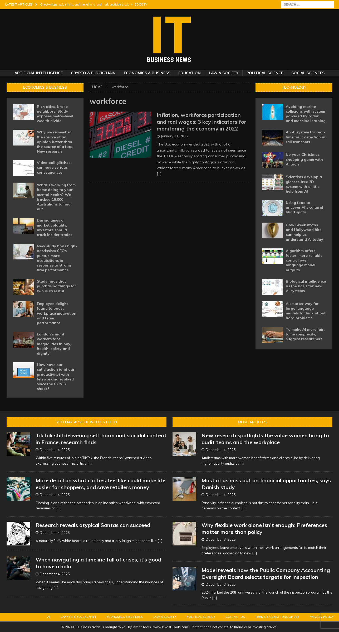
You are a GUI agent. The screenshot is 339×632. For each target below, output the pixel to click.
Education (189, 73)
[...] (89, 463)
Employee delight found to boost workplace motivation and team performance (56, 313)
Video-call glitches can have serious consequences (53, 167)
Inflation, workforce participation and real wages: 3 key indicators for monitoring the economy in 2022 (201, 122)
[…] (159, 173)
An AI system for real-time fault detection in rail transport (305, 137)
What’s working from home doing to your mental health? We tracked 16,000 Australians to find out (56, 197)
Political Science (265, 73)
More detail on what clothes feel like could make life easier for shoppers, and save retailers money (100, 483)
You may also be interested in (86, 422)
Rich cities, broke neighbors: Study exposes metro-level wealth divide (55, 113)
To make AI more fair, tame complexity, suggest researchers (305, 334)
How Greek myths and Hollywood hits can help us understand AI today (304, 232)
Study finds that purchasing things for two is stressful (56, 286)
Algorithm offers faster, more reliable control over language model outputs (304, 260)
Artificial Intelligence (38, 73)
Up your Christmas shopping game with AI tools (304, 159)
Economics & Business (147, 73)
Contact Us (235, 617)
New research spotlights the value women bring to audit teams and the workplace (265, 438)
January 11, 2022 (174, 136)
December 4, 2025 (55, 450)
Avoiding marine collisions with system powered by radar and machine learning (306, 113)
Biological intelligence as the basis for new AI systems (306, 286)
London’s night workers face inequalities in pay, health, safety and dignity (54, 344)
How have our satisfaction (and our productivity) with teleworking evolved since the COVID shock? (56, 376)
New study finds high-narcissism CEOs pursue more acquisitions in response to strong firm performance (57, 258)
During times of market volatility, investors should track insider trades (54, 227)
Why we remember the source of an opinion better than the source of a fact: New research (55, 142)
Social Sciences (308, 73)
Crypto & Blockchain (93, 73)
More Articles (252, 422)
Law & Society (223, 73)
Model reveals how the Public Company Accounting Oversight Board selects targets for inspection (266, 573)
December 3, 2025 (221, 539)
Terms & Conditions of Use (277, 617)
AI (48, 617)
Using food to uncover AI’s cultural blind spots (304, 207)
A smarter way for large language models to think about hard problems (306, 310)
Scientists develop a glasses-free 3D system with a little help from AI (304, 184)
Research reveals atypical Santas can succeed (93, 525)
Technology (294, 87)
